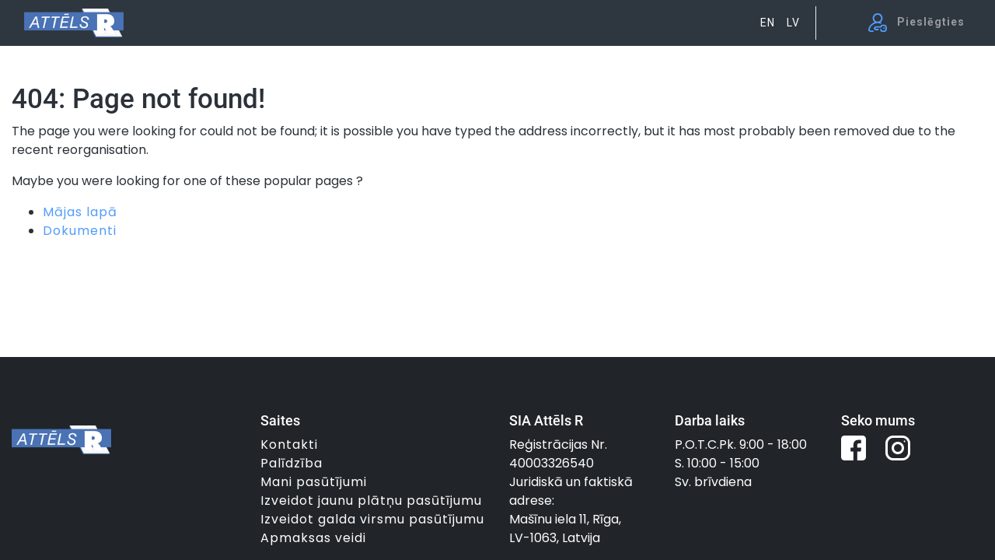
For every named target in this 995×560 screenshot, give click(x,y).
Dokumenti (80, 231)
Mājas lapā (80, 212)
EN (767, 22)
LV (793, 22)
